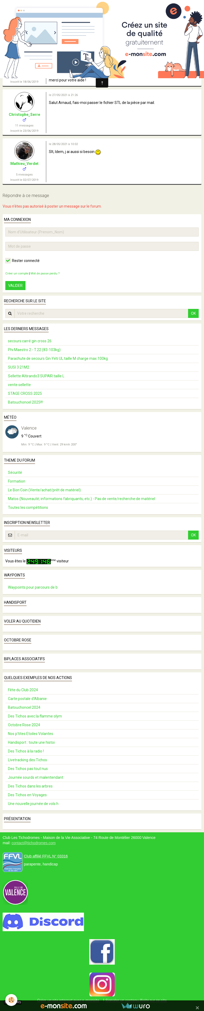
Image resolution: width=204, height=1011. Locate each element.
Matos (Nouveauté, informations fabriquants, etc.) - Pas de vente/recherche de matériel (81, 499)
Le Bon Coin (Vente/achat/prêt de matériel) (44, 490)
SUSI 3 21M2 (18, 367)
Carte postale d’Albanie (27, 699)
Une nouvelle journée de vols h (33, 804)
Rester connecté (22, 260)
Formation (16, 481)
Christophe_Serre (24, 114)
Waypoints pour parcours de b (33, 587)
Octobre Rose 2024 (24, 725)
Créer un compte (16, 273)
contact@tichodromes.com (33, 843)
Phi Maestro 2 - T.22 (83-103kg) (34, 350)
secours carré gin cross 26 (30, 341)
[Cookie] (11, 1000)
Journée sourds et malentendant (35, 777)
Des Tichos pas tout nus (28, 769)
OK (193, 313)
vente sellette (19, 385)
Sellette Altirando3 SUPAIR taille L (36, 376)
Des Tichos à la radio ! (26, 751)
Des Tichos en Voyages (27, 795)
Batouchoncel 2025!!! (25, 402)
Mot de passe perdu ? (45, 273)
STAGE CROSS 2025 (25, 393)
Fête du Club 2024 (23, 690)
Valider (15, 285)
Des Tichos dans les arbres (30, 786)
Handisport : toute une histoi (31, 742)
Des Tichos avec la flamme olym (35, 716)
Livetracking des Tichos (27, 760)
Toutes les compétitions (28, 507)
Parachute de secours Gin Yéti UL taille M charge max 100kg (58, 358)
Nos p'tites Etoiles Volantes (30, 734)
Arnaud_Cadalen (24, 65)
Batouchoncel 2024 (24, 707)
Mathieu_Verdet (24, 163)
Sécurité (15, 472)
